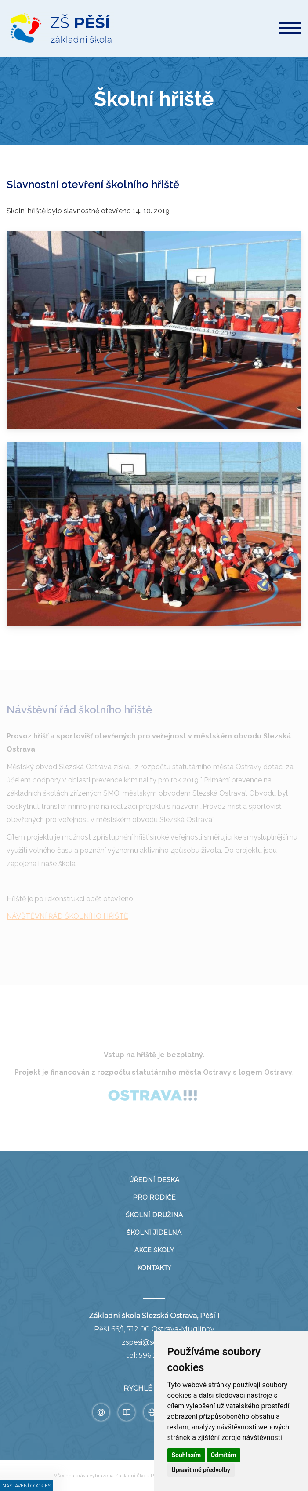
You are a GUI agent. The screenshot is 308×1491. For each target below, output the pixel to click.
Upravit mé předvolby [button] (201, 1469)
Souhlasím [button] (186, 1454)
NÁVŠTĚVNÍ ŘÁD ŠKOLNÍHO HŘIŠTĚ (67, 916)
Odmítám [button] (223, 1454)
